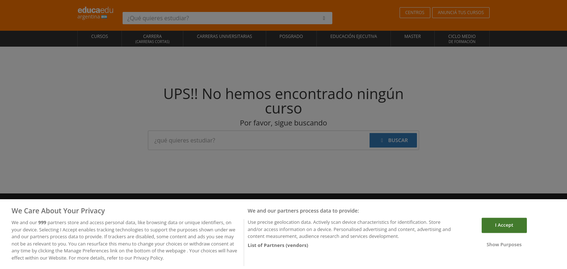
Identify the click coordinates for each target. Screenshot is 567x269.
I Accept (504, 226)
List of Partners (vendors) (278, 246)
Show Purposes (504, 246)
